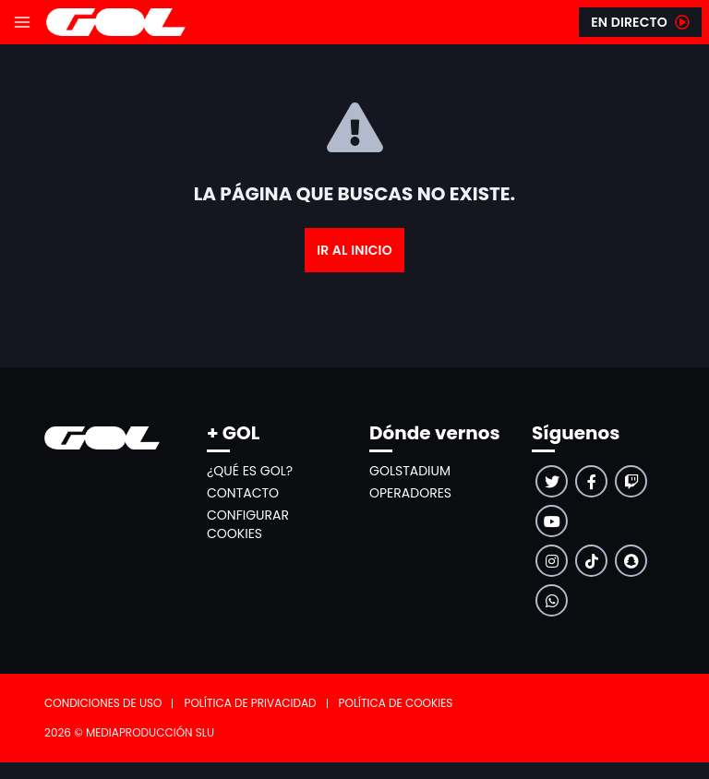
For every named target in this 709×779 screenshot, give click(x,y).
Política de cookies (396, 703)
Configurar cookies (248, 524)
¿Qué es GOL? (250, 470)
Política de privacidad (250, 703)
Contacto (243, 493)
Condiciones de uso (103, 703)
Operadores (410, 493)
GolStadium (410, 470)
